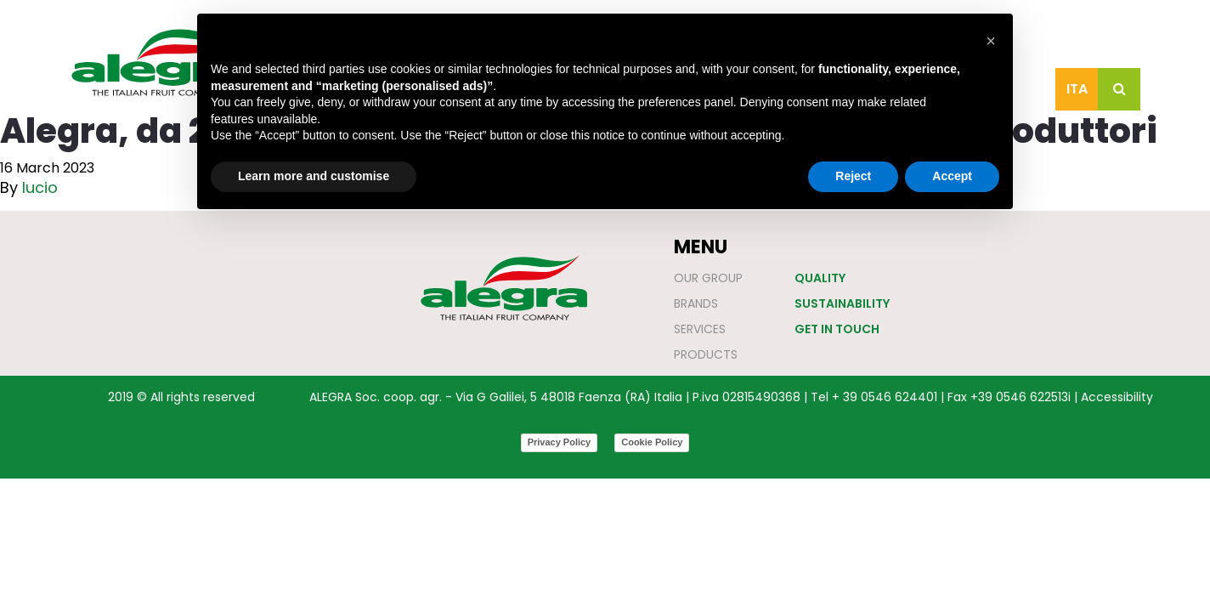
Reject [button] (853, 176)
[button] (990, 40)
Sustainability (842, 303)
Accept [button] (952, 176)
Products (706, 354)
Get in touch (836, 328)
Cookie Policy (651, 442)
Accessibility (1117, 396)
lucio (40, 187)
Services (700, 328)
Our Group (708, 277)
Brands (696, 303)
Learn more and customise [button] (313, 176)
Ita (1077, 89)
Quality (819, 277)
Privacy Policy (559, 442)
